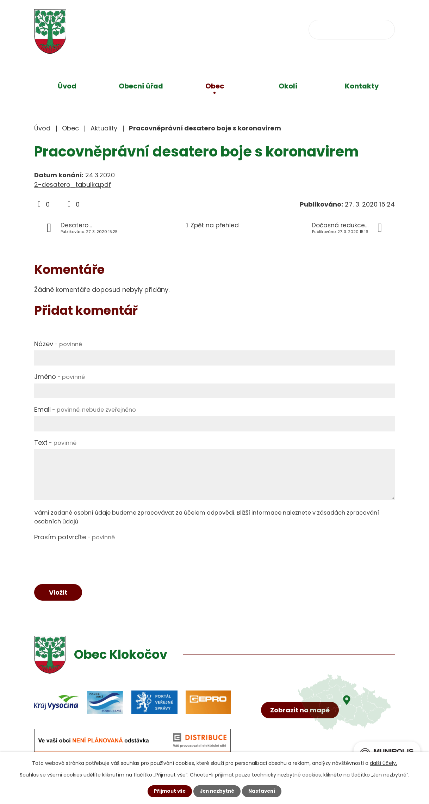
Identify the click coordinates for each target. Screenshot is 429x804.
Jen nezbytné (217, 790)
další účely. (383, 762)
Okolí (288, 86)
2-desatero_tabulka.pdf (72, 184)
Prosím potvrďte (74, 537)
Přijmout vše (168, 790)
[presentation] (87, 557)
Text (55, 442)
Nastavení (264, 790)
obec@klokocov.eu (269, 28)
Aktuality (104, 128)
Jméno (59, 376)
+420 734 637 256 (186, 28)
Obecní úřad (141, 86)
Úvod (67, 86)
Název (58, 343)
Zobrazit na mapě (301, 723)
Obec (214, 86)
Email (85, 409)
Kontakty (362, 86)
